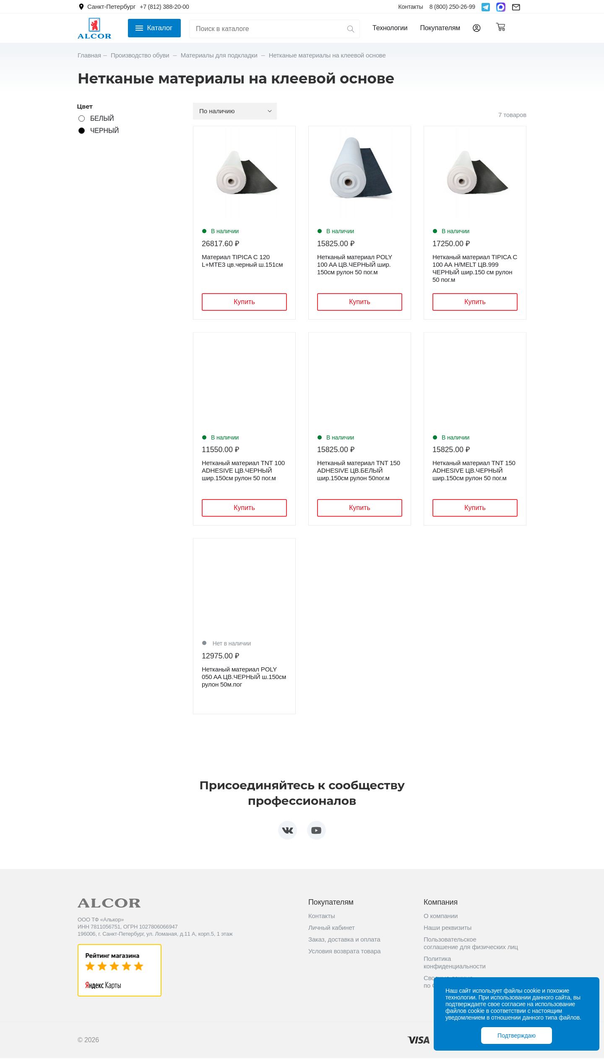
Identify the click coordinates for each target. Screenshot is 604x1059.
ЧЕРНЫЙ (104, 130)
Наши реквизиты (447, 928)
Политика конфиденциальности (455, 963)
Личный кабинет (331, 928)
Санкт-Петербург (111, 6)
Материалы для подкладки (220, 55)
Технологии (389, 27)
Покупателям (440, 27)
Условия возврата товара (344, 951)
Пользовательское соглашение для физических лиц (471, 944)
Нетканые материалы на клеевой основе (327, 55)
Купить (244, 301)
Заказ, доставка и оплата (344, 940)
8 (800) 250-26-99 (452, 6)
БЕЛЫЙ (102, 118)
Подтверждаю (516, 1035)
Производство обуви (141, 55)
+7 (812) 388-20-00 (164, 6)
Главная (89, 55)
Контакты (410, 6)
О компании (441, 916)
